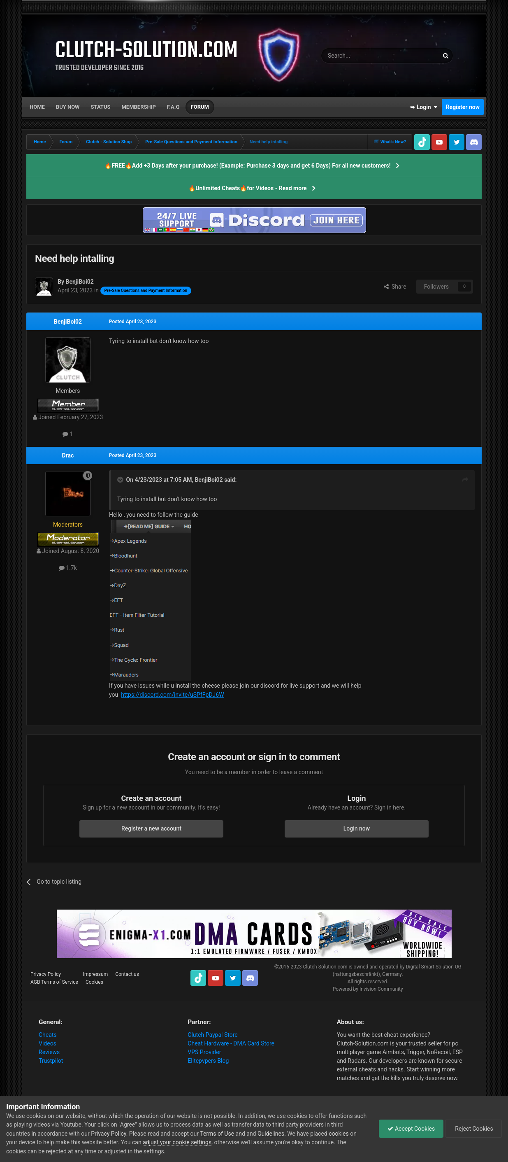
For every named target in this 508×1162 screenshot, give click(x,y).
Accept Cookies (411, 1128)
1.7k (68, 568)
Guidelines (270, 1133)
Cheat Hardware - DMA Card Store (231, 1043)
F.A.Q (173, 107)
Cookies (94, 982)
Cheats (48, 1034)
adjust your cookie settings (177, 1142)
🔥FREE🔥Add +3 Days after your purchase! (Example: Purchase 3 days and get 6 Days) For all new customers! (247, 165)
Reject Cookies (473, 1128)
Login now (356, 828)
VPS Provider (204, 1052)
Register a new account (151, 828)
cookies (338, 1133)
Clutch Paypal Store (212, 1034)
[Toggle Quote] (121, 479)
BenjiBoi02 (68, 321)
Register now (463, 107)
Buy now (68, 107)
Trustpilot (51, 1060)
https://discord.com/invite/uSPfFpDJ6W (172, 694)
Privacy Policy (45, 974)
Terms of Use (217, 1133)
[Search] (360, 55)
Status (101, 107)
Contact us (127, 974)
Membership (138, 107)
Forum (200, 107)
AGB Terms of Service (54, 982)
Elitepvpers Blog (208, 1060)
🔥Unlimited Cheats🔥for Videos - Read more (247, 188)
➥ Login (423, 107)
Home (37, 107)
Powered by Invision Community (368, 989)
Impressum (95, 974)
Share (395, 286)
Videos (47, 1043)
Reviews (49, 1052)
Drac (68, 455)
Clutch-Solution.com (325, 967)
